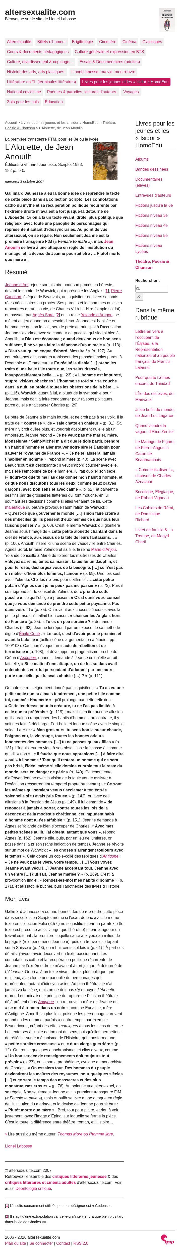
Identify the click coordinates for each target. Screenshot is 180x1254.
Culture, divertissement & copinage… (40, 62)
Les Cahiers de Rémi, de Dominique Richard (154, 514)
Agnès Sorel (43, 315)
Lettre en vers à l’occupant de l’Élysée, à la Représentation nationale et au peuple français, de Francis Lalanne (155, 349)
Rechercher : (147, 280)
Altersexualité (19, 42)
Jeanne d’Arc (16, 285)
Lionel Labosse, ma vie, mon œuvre (103, 72)
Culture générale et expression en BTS (109, 52)
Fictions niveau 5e (151, 235)
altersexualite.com (40, 12)
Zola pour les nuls (23, 102)
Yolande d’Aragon (96, 315)
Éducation (54, 102)
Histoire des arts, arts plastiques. (36, 72)
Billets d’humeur (51, 42)
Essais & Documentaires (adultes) (110, 62)
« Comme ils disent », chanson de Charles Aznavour (154, 476)
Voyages (131, 92)
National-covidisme (24, 92)
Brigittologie (82, 42)
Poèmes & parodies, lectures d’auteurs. (82, 92)
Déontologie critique (33, 1188)
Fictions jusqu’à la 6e (154, 205)
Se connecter (41, 1243)
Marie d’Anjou (103, 549)
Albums (142, 159)
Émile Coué (29, 634)
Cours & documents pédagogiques (38, 52)
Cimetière (107, 42)
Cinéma (129, 42)
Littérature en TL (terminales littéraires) (41, 82)
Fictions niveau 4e (151, 225)
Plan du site (15, 1243)
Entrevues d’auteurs (153, 195)
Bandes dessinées (151, 169)
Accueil (11, 123)
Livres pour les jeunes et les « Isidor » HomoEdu (125, 82)
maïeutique (15, 507)
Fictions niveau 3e (151, 215)
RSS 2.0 (80, 1243)
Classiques (152, 42)
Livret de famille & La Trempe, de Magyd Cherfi (154, 536)
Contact (63, 1243)
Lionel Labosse (18, 1146)
